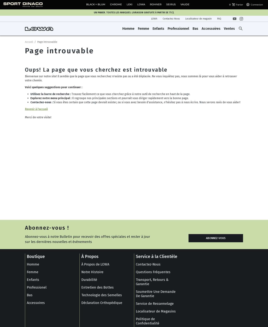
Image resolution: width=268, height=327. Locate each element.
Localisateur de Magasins (156, 311)
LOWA (141, 4)
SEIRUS (171, 4)
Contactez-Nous (148, 264)
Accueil (29, 41)
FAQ (219, 18)
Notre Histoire (92, 272)
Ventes (229, 28)
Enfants (158, 28)
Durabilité (89, 280)
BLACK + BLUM (95, 4)
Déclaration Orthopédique (101, 303)
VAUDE (184, 4)
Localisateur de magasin (198, 18)
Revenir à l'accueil (36, 109)
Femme (143, 28)
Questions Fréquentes (153, 272)
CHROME (116, 4)
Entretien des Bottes (97, 287)
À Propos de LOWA (95, 264)
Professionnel (178, 28)
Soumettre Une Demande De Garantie (156, 294)
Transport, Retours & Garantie (152, 282)
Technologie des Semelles (101, 295)
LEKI (129, 4)
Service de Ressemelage (155, 304)
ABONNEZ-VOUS (216, 238)
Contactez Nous (171, 18)
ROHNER (156, 4)
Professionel (36, 287)
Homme (128, 28)
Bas (195, 28)
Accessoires (211, 28)
